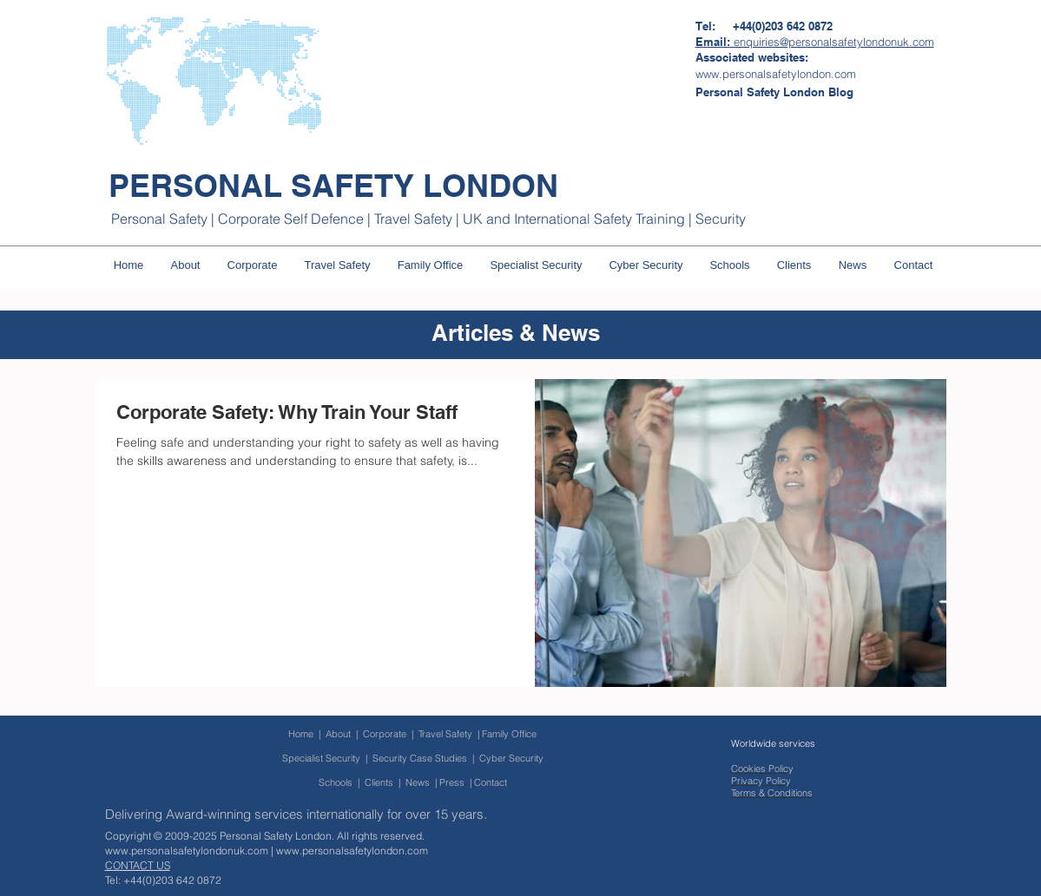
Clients (379, 782)
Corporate (387, 734)
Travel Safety (445, 734)
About (338, 734)
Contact (490, 782)
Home (300, 734)
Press (451, 782)
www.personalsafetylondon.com (352, 850)
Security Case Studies (419, 758)
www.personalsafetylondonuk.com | (190, 850)
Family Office (509, 734)
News (417, 782)
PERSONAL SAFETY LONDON (333, 185)
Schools (335, 782)
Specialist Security (321, 758)
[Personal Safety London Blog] (774, 92)
